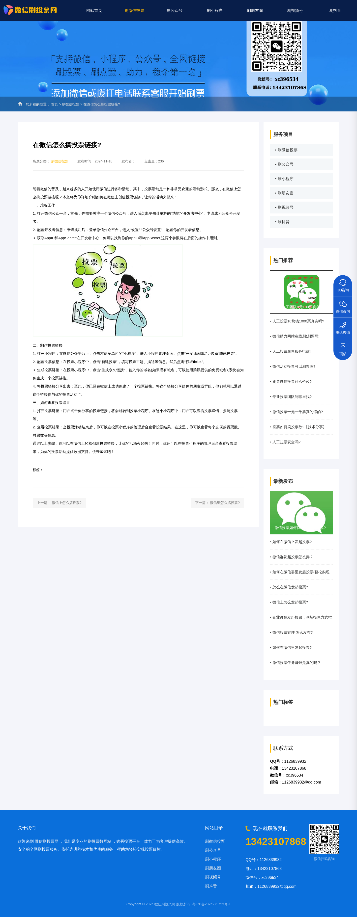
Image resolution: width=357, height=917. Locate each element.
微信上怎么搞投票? (67, 503)
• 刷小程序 (284, 179)
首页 (54, 104)
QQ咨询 (343, 283)
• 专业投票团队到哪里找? (291, 396)
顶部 (343, 347)
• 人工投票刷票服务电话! (290, 351)
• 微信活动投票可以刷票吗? (292, 366)
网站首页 (94, 10)
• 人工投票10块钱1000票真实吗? (297, 321)
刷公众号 (174, 10)
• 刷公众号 (284, 164)
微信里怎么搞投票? (225, 503)
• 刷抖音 (282, 222)
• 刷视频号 (284, 207)
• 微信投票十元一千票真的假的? (296, 412)
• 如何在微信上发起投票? (291, 542)
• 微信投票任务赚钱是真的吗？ (295, 662)
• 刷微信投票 (286, 150)
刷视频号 (295, 10)
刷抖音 (335, 10)
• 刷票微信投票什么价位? (291, 381)
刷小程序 (215, 10)
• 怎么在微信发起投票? (289, 587)
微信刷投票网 (47, 841)
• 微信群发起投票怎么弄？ (291, 557)
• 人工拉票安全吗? (285, 442)
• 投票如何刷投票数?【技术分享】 (298, 427)
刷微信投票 (134, 10)
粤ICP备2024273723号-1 (211, 904)
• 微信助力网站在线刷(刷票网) (294, 336)
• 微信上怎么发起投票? (289, 602)
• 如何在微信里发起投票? (291, 647)
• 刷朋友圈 (284, 193)
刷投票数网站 (99, 841)
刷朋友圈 (255, 10)
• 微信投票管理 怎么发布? (291, 632)
